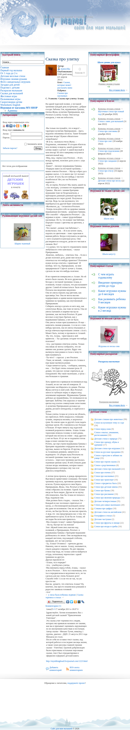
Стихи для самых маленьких (107, 505)
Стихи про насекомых (104, 476)
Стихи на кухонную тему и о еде (109, 422)
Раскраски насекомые (109, 402)
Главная (47, 17)
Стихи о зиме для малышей (110, 121)
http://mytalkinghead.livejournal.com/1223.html (67, 661)
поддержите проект (76, 683)
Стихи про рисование (104, 494)
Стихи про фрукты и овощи (107, 523)
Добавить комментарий (55, 668)
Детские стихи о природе (105, 438)
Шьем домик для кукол (109, 62)
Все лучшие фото (117, 90)
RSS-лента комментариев (76, 668)
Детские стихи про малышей (107, 469)
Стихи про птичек (102, 472)
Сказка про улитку (84, 17)
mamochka (65, 69)
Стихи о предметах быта (105, 483)
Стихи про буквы (102, 490)
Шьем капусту (108, 254)
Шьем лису (109, 218)
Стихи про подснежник (108, 151)
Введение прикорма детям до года (110, 284)
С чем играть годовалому (106, 276)
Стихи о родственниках (105, 465)
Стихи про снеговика (107, 131)
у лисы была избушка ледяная (61, 595)
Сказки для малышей (63, 17)
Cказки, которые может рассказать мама (64, 85)
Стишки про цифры (103, 508)
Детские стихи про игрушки (107, 448)
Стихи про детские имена (106, 487)
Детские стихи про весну (109, 180)
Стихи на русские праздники (107, 452)
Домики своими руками (109, 84)
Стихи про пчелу (106, 171)
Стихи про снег (105, 141)
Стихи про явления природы (107, 497)
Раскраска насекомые (109, 361)
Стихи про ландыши (107, 161)
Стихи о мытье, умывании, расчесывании (106, 433)
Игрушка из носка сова (108, 346)
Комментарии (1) (53, 606)
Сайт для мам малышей (61, 728)
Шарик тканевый (22, 243)
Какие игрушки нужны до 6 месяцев (112, 292)
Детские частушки (102, 519)
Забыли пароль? (10, 148)
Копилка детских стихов (109, 109)
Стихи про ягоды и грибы (106, 526)
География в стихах (103, 515)
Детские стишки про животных (108, 419)
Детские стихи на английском (107, 512)
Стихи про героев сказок (105, 461)
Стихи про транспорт (104, 479)
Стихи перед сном (102, 429)
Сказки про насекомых (62, 94)
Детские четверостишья (105, 501)
